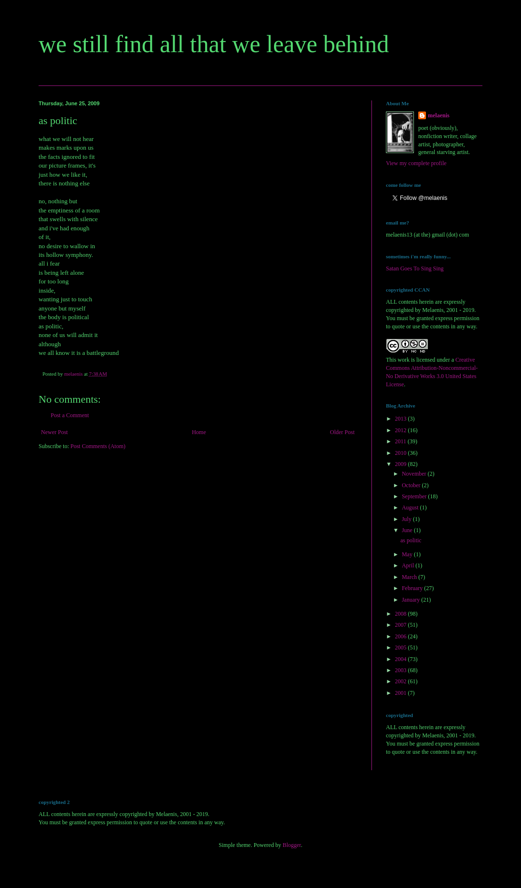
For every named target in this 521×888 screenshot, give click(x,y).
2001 (401, 693)
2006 (401, 636)
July (407, 519)
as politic (411, 540)
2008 (401, 613)
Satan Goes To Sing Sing (415, 268)
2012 (401, 430)
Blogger (292, 845)
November (415, 473)
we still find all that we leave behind (214, 43)
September (415, 496)
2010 (401, 453)
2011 (401, 441)
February (413, 588)
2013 (401, 418)
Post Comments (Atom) (97, 446)
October (412, 485)
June (408, 530)
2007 (401, 624)
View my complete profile (416, 163)
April (408, 565)
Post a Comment (70, 415)
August (411, 507)
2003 (401, 670)
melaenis (439, 115)
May (408, 554)
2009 (401, 464)
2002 (401, 681)
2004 (401, 659)
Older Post (342, 432)
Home (199, 432)
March (410, 577)
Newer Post (54, 432)
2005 (401, 647)
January (411, 599)
